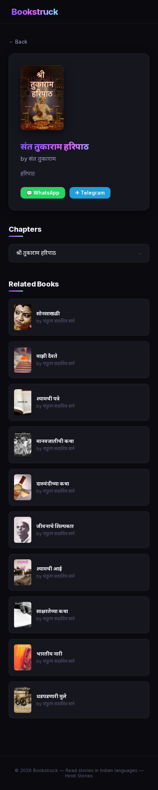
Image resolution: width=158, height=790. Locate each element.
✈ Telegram (90, 193)
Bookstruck (35, 11)
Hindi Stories (79, 775)
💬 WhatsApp (42, 193)
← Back (18, 42)
